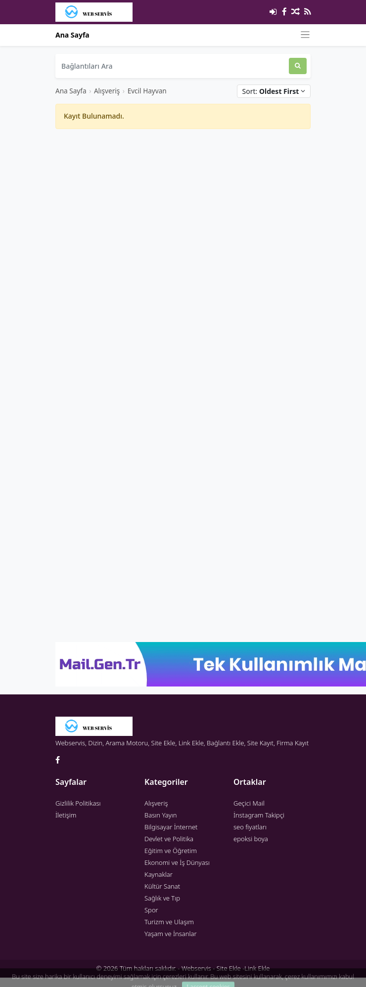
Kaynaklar (158, 874)
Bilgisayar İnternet (170, 826)
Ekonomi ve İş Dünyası (177, 862)
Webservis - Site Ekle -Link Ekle (226, 968)
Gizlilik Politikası (78, 803)
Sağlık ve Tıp (162, 898)
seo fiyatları (250, 826)
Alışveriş (107, 90)
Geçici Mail (249, 803)
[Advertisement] (169, 257)
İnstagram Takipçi (258, 815)
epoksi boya (250, 838)
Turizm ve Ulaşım (169, 921)
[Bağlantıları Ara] (172, 66)
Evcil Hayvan (147, 90)
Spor (151, 909)
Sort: (273, 91)
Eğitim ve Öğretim (170, 850)
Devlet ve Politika (168, 838)
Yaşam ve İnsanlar (170, 933)
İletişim (65, 815)
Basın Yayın (160, 815)
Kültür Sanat (162, 886)
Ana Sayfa (72, 35)
